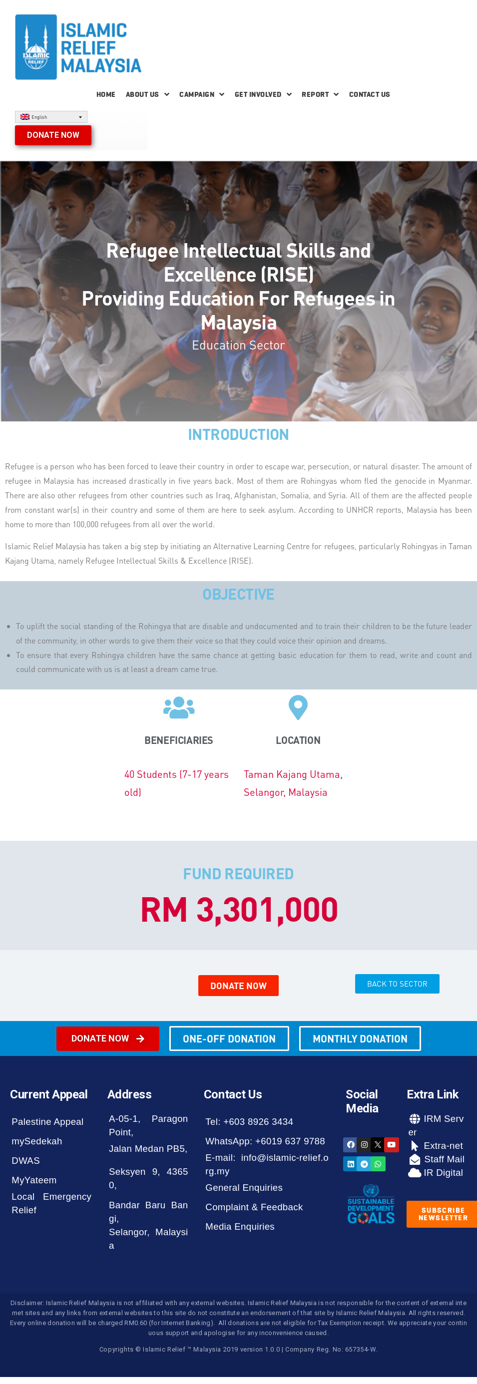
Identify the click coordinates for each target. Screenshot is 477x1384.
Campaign (202, 94)
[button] (53, 135)
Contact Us (370, 94)
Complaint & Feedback (254, 1207)
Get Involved (263, 94)
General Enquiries (244, 1187)
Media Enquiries (240, 1226)
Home (106, 94)
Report (320, 94)
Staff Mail (443, 1159)
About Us (148, 94)
